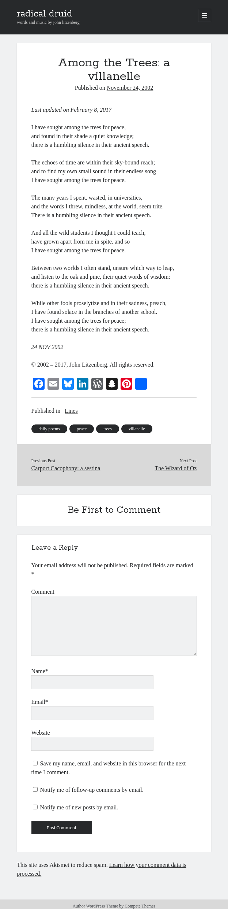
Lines (71, 411)
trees (107, 428)
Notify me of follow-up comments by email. (92, 790)
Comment (42, 592)
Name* (39, 671)
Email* (39, 702)
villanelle (137, 428)
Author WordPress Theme (95, 906)
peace (82, 428)
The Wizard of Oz (176, 468)
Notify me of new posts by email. (79, 807)
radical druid (44, 14)
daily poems (49, 428)
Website (40, 733)
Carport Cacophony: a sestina (65, 468)
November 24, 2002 (130, 88)
